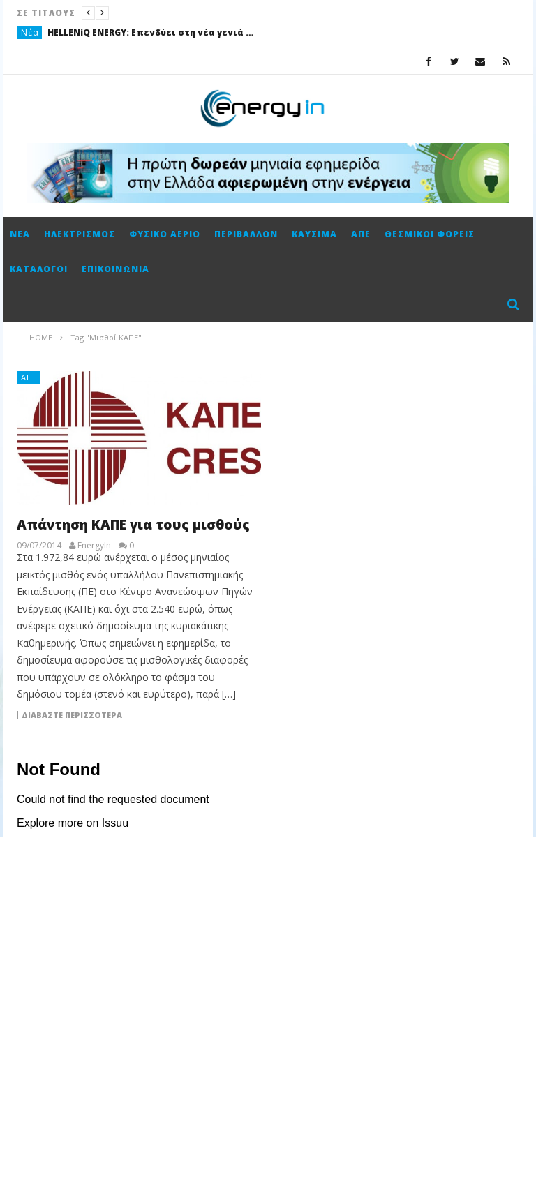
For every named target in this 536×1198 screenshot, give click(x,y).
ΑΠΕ (361, 234)
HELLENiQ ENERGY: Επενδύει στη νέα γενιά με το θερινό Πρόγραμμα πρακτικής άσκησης (152, 32)
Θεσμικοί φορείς (430, 234)
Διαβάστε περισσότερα (72, 715)
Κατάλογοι (39, 269)
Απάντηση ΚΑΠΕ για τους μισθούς (133, 525)
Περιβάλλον (246, 234)
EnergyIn (94, 545)
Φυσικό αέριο (164, 234)
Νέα (30, 32)
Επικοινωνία (115, 269)
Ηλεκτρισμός (79, 234)
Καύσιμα (314, 234)
